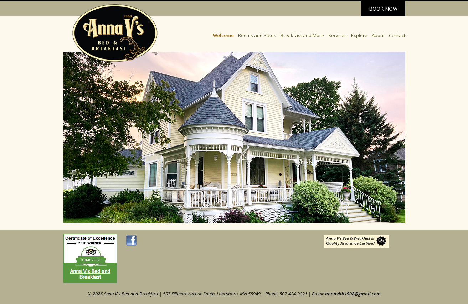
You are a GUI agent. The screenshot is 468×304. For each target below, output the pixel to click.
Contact (397, 35)
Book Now (383, 8)
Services (337, 35)
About (378, 35)
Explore (359, 35)
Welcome (223, 35)
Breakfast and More (302, 35)
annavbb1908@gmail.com (353, 293)
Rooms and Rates (257, 35)
